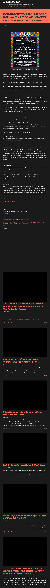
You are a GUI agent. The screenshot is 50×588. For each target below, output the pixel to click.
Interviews (23, 6)
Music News (9, 223)
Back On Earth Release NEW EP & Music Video (24, 465)
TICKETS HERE (6, 201)
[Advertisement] (25, 261)
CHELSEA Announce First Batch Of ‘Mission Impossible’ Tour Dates (23, 413)
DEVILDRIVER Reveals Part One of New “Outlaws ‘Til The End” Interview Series (21, 360)
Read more (45, 322)
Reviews (28, 6)
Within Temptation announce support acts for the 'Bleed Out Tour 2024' (24, 516)
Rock (13, 223)
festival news (24, 222)
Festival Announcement (17, 222)
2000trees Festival (8, 222)
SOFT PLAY (20, 223)
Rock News (16, 223)
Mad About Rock (11, 2)
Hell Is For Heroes (31, 222)
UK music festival (26, 223)
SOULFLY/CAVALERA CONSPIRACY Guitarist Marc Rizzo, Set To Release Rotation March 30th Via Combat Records (23, 306)
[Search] (42, 2)
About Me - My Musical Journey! (12, 6)
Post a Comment (9, 322)
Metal (42, 222)
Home (4, 6)
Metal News (5, 223)
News (34, 6)
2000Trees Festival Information (16, 201)
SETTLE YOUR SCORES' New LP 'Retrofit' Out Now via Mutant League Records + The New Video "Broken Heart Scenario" (23, 571)
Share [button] (4, 225)
